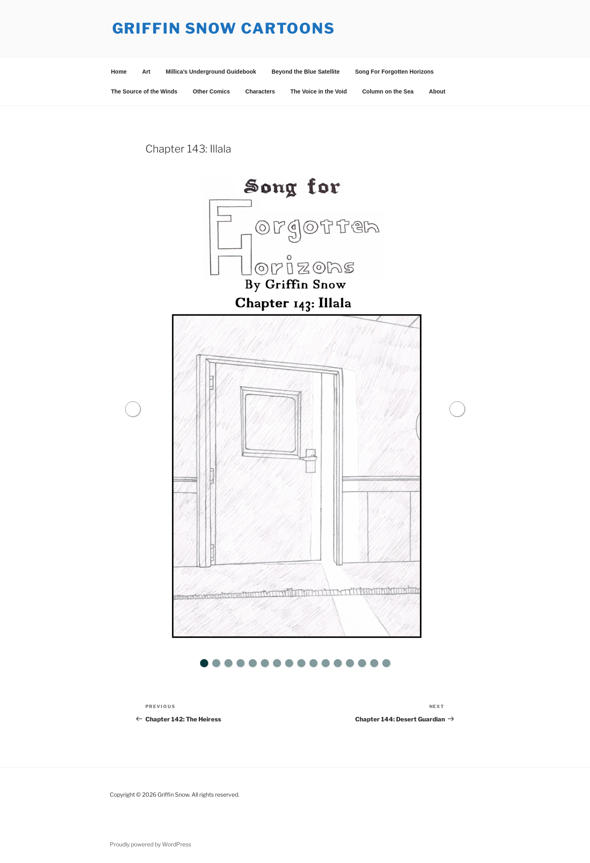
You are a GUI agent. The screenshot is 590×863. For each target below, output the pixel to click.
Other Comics (211, 91)
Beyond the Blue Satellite (306, 71)
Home (119, 71)
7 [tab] (277, 663)
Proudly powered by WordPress (150, 844)
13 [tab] (350, 663)
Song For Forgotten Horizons (394, 71)
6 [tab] (265, 663)
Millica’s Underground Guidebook (211, 71)
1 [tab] (204, 663)
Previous (133, 409)
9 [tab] (301, 663)
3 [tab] (228, 663)
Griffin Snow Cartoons (223, 28)
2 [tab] (216, 663)
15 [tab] (374, 663)
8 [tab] (289, 663)
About (437, 91)
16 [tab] (386, 663)
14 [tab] (362, 663)
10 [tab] (313, 663)
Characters (260, 91)
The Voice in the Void (318, 91)
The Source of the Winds (144, 91)
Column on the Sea (387, 91)
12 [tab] (338, 663)
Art (146, 71)
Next (457, 409)
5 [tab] (253, 663)
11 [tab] (326, 663)
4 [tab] (240, 663)
